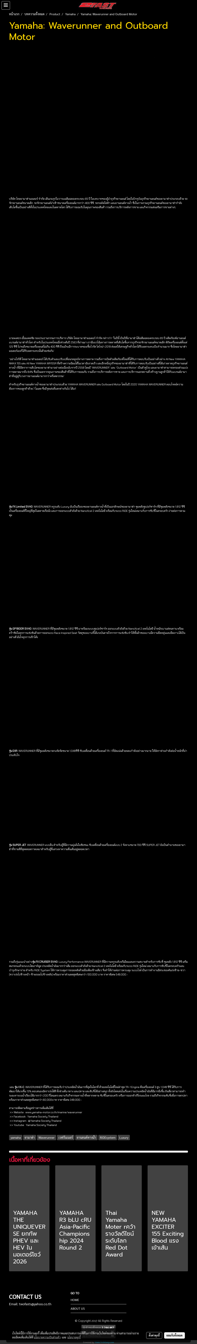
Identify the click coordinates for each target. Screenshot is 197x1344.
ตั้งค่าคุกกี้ (154, 1335)
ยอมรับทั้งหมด (174, 1335)
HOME (75, 1300)
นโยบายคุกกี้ (74, 1337)
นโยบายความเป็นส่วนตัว (47, 1337)
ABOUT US (78, 1308)
